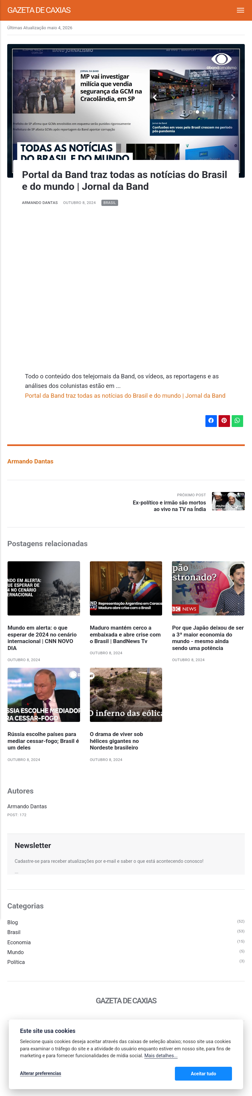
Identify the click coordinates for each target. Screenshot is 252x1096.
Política (16, 963)
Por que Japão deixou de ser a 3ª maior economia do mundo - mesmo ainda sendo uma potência (208, 638)
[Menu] (236, 10)
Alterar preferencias (40, 1073)
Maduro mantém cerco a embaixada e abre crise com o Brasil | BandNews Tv (125, 635)
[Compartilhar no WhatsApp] (237, 421)
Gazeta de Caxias (39, 10)
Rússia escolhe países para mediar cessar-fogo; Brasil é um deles (43, 741)
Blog (12, 923)
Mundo (15, 953)
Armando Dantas (40, 202)
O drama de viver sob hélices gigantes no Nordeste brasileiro (116, 741)
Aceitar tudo (212, 1073)
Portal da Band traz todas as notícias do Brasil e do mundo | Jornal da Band (126, 395)
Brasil (110, 203)
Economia (19, 943)
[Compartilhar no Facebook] (211, 421)
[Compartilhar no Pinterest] (224, 421)
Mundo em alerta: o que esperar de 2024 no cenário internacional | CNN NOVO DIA (42, 638)
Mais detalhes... (161, 1056)
